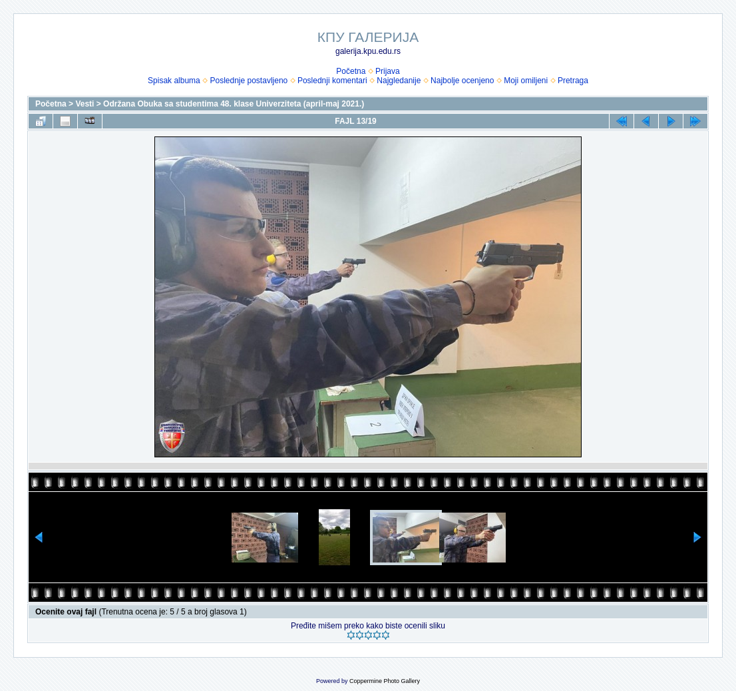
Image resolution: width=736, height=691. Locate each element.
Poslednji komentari (332, 80)
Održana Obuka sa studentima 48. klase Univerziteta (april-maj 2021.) (233, 104)
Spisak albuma (174, 80)
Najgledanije (399, 80)
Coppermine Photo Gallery (384, 681)
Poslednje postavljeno (248, 80)
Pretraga (573, 80)
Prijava (387, 71)
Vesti (84, 104)
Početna (350, 71)
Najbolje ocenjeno (462, 80)
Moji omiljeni (526, 80)
